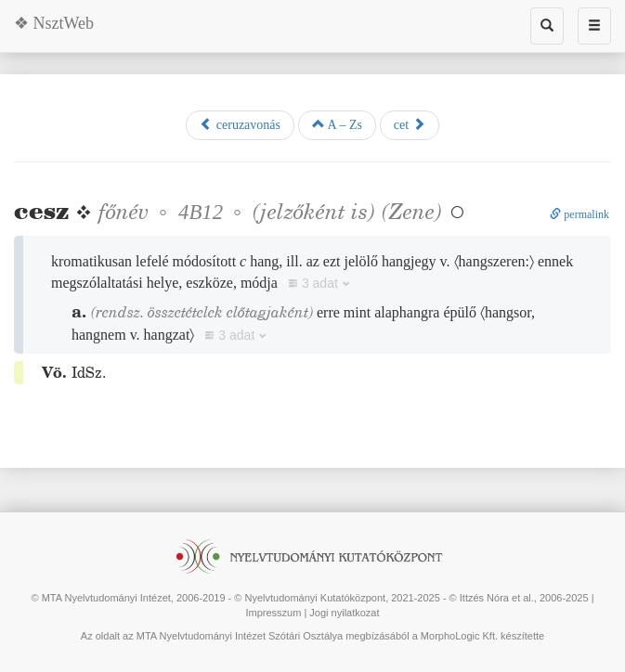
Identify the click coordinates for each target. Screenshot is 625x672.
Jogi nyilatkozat (344, 612)
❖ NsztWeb (54, 23)
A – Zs (337, 124)
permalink (579, 214)
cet (409, 124)
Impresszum (273, 612)
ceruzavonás (240, 124)
